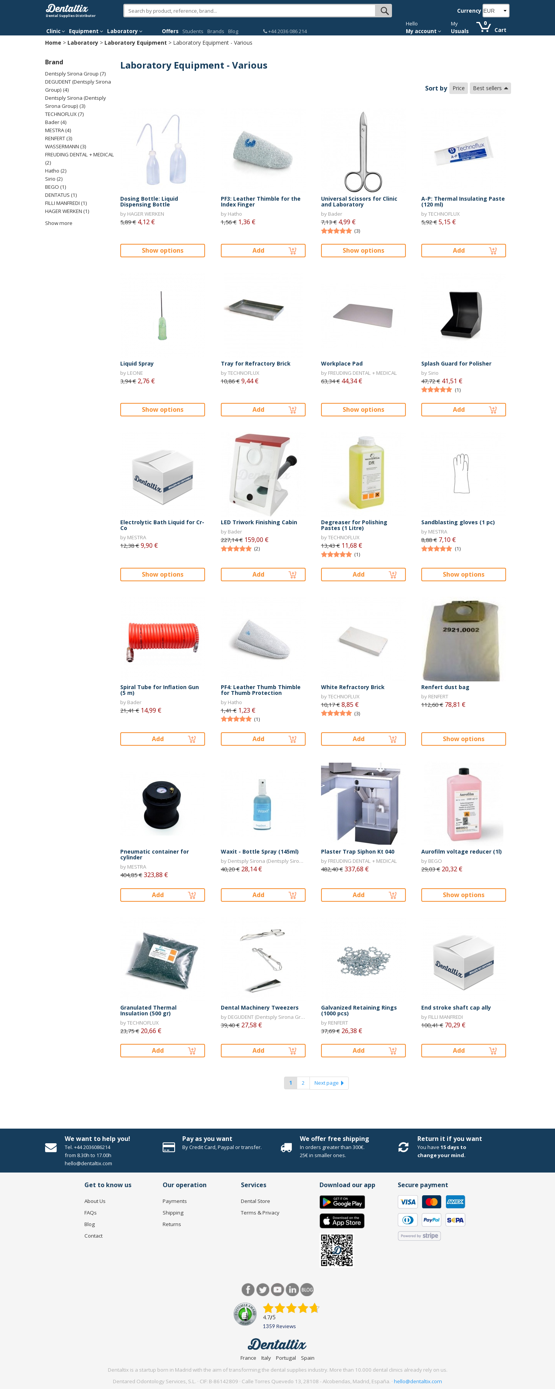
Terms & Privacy (260, 1212)
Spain (307, 1357)
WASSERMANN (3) (65, 146)
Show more (58, 223)
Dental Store (255, 1201)
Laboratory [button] (125, 31)
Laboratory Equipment (135, 42)
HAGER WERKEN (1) (67, 211)
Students (193, 31)
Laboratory (82, 42)
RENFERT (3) (58, 138)
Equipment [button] (86, 31)
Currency (469, 10)
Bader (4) (56, 122)
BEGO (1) (55, 186)
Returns (172, 1224)
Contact (93, 1235)
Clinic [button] (55, 31)
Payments (175, 1201)
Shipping (173, 1212)
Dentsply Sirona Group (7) (75, 73)
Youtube (277, 1290)
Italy (266, 1357)
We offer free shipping (334, 1138)
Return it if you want (449, 1138)
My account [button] (423, 31)
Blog (233, 31)
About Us (95, 1201)
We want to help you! (97, 1138)
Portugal (286, 1357)
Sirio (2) (54, 178)
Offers (170, 31)
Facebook (248, 1290)
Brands (215, 31)
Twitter (263, 1290)
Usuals (460, 31)
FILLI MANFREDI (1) (66, 203)
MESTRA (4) (58, 130)
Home (53, 42)
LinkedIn (292, 1290)
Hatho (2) (56, 170)
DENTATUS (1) (61, 194)
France (248, 1357)
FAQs (90, 1212)
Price (458, 88)
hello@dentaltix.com (418, 1381)
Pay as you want (207, 1138)
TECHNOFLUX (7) (64, 114)
